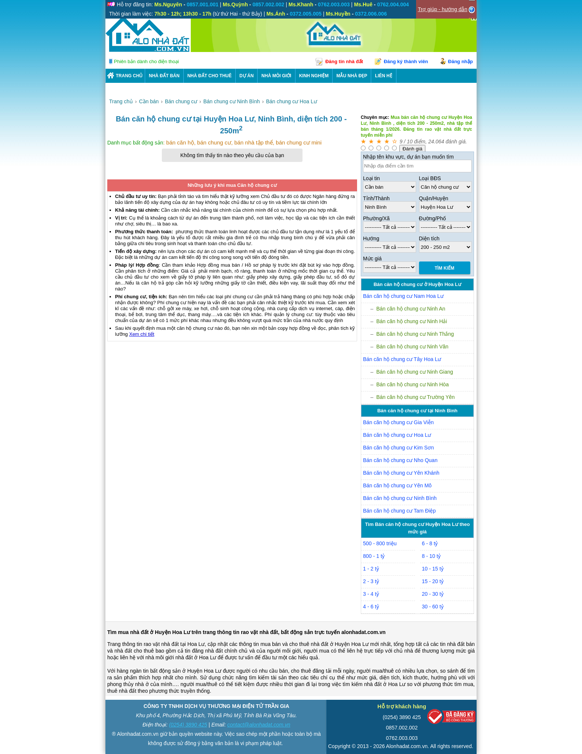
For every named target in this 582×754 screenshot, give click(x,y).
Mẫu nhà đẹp (351, 75)
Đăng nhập (460, 61)
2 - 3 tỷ (371, 581)
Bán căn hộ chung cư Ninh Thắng (415, 334)
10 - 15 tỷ (433, 569)
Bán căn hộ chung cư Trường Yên (415, 397)
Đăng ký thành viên (406, 61)
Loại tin (371, 178)
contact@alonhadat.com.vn (258, 725)
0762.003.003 (402, 738)
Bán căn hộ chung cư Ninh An (410, 309)
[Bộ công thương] (451, 718)
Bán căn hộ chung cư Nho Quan (400, 460)
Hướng (371, 238)
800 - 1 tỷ (374, 556)
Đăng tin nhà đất (344, 61)
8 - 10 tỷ (431, 556)
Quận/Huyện (433, 198)
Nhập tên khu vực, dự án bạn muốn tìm (408, 157)
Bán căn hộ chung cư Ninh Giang (414, 372)
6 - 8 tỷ (430, 543)
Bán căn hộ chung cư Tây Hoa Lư (402, 359)
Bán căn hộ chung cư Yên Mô (397, 485)
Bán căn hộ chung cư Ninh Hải (411, 321)
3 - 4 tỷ (371, 594)
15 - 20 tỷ (433, 581)
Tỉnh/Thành (376, 198)
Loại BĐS (430, 178)
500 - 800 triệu (380, 543)
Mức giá (372, 258)
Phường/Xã (376, 218)
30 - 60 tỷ (433, 607)
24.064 (436, 141)
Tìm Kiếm (444, 268)
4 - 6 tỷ (371, 607)
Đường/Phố (432, 218)
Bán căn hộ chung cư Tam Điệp (399, 511)
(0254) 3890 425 (188, 725)
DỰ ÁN (246, 75)
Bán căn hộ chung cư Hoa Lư (397, 435)
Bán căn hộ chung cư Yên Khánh (401, 473)
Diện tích (429, 238)
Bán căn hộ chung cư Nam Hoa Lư (403, 296)
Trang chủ (129, 75)
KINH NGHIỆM (314, 75)
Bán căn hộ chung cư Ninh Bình (399, 498)
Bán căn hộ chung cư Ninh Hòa (412, 384)
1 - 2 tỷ (371, 569)
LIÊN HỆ (383, 75)
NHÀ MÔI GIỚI (276, 75)
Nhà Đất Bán (164, 75)
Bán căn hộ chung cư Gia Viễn (398, 422)
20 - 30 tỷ (433, 594)
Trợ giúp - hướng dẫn (442, 9)
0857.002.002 (402, 728)
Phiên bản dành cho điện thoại (146, 61)
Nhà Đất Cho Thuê (209, 75)
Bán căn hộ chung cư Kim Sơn (398, 448)
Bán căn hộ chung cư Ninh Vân (412, 347)
